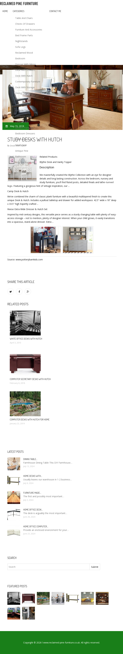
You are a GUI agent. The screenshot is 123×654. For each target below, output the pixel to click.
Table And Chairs (24, 18)
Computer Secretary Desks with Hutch (30, 379)
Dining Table (21, 93)
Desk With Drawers (25, 70)
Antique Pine (21, 150)
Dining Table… (30, 459)
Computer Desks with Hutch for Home (29, 419)
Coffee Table (22, 121)
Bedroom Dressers (25, 133)
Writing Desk (21, 104)
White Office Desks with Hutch (26, 338)
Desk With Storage (25, 87)
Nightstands (21, 41)
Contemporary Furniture (27, 81)
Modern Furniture (24, 127)
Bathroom (20, 156)
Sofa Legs (20, 46)
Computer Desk (23, 116)
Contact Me (55, 11)
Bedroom (20, 58)
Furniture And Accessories (28, 29)
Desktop (19, 98)
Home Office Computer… (35, 526)
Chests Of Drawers (25, 23)
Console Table (22, 110)
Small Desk (21, 145)
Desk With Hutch (24, 75)
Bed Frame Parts (24, 35)
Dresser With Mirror (25, 64)
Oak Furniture (22, 139)
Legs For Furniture (24, 162)
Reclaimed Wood (24, 52)
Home (5, 11)
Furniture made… (32, 492)
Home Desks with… (32, 475)
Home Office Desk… (33, 509)
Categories (18, 11)
